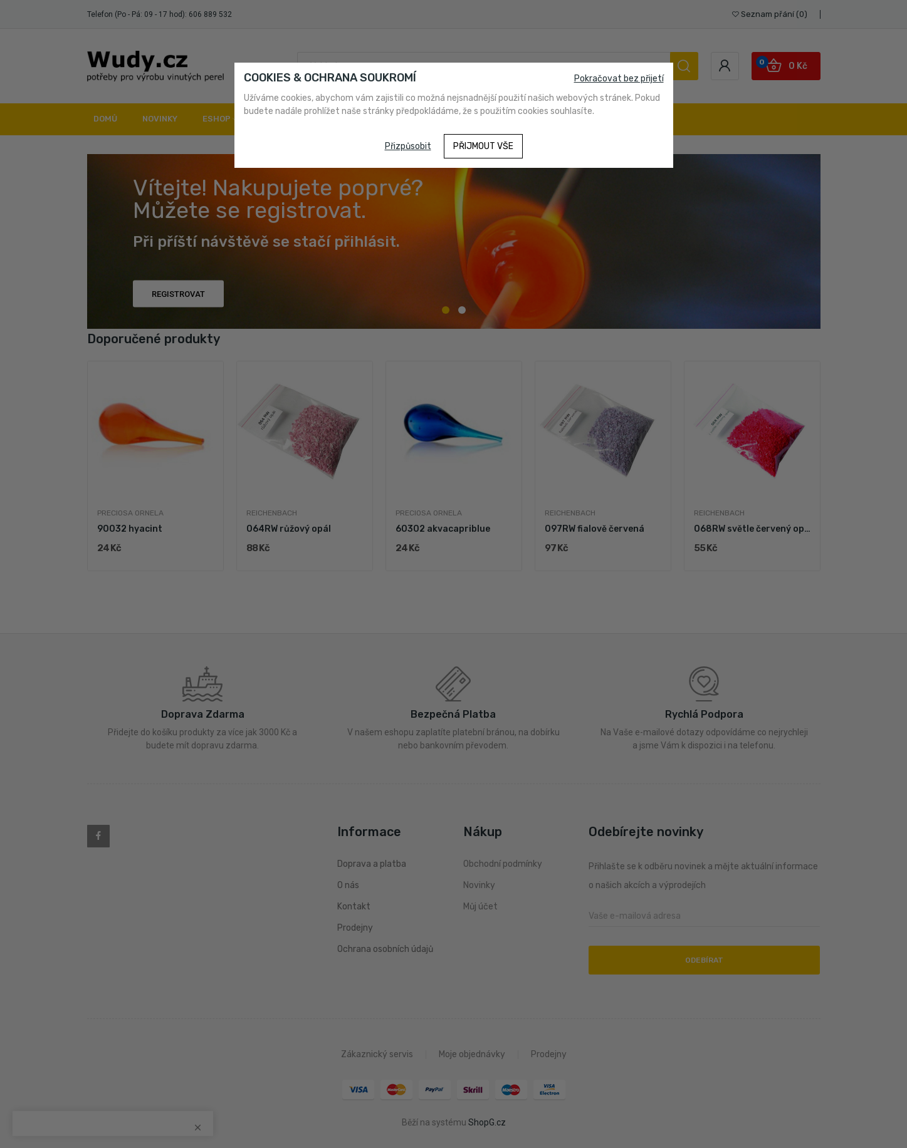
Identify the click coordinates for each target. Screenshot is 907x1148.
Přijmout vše (483, 146)
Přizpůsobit (408, 146)
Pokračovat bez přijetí (619, 78)
